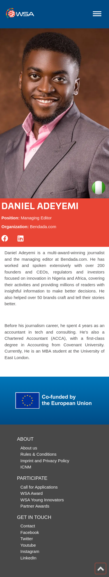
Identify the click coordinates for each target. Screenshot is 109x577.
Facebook (29, 532)
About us (28, 448)
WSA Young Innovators (42, 499)
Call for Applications (39, 487)
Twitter (26, 538)
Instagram (29, 551)
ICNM (25, 466)
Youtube (28, 545)
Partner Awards (34, 506)
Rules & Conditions (38, 454)
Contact (27, 525)
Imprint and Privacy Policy (44, 460)
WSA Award (31, 493)
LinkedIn (28, 557)
